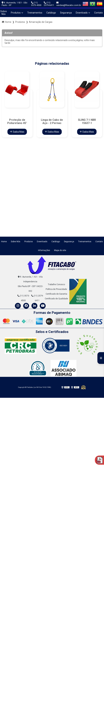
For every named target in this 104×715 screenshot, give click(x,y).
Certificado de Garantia (56, 294)
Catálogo (51, 12)
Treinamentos (34, 12)
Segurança (66, 12)
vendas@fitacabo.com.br (68, 4)
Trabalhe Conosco (56, 284)
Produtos (16, 12)
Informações (44, 250)
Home (8, 22)
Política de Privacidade (56, 289)
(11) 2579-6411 (49, 3)
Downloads (82, 12)
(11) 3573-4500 (36, 3)
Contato (99, 241)
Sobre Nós (15, 241)
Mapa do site (60, 250)
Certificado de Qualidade (56, 298)
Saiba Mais (17, 131)
